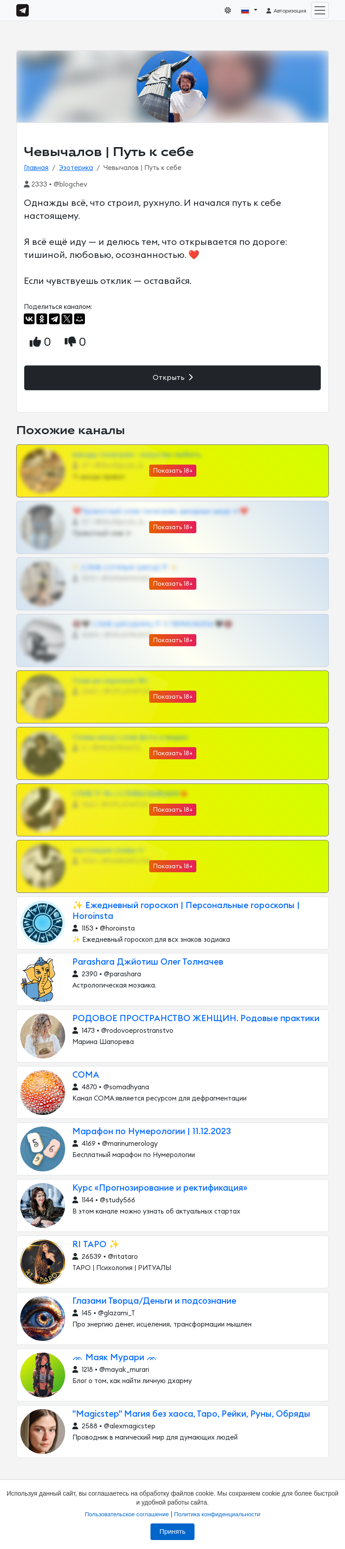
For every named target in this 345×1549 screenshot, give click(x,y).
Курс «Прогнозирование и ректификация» (160, 1188)
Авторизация (285, 10)
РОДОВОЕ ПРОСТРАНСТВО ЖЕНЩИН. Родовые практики (195, 1018)
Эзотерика (76, 168)
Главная (36, 168)
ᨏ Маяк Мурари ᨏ (114, 1357)
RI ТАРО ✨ (95, 1244)
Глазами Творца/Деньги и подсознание (154, 1301)
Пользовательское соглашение (127, 1514)
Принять (172, 1531)
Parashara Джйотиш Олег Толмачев (147, 962)
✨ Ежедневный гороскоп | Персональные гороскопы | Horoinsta (186, 911)
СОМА (85, 1075)
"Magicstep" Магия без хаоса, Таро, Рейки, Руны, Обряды (191, 1414)
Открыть (173, 377)
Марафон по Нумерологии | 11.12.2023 (151, 1131)
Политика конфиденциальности (217, 1514)
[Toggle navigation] (320, 10)
